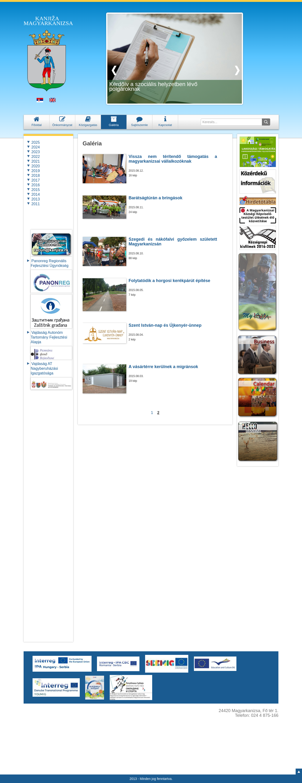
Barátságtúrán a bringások (155, 198)
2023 (35, 152)
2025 (35, 142)
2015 (35, 190)
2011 (35, 204)
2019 (35, 171)
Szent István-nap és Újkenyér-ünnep (165, 325)
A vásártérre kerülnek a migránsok (163, 366)
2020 (35, 166)
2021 (35, 161)
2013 (35, 199)
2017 (35, 180)
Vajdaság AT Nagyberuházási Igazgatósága (44, 368)
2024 (35, 147)
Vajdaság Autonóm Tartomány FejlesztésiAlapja (49, 337)
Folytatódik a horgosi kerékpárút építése (169, 280)
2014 (35, 194)
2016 (35, 185)
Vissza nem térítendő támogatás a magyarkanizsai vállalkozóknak (173, 159)
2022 (35, 157)
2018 (35, 176)
